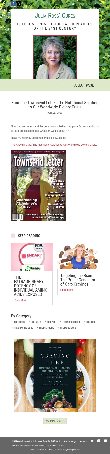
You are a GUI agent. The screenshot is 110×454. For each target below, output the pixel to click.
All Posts (19, 322)
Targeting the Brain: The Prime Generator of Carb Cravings (77, 280)
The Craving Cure (23, 327)
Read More (20, 300)
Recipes (51, 322)
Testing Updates (70, 322)
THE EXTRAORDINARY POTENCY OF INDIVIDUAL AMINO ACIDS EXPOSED (30, 286)
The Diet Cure (46, 327)
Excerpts (36, 322)
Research (91, 322)
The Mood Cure (68, 327)
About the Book (53, 420)
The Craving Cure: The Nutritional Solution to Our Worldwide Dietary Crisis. (54, 144)
